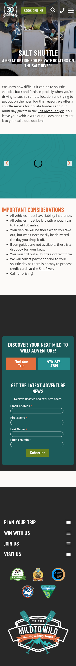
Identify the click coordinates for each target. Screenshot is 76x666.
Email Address (21, 406)
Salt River (46, 268)
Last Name (18, 429)
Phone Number (20, 439)
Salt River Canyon (51, 111)
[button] (6, 163)
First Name (18, 417)
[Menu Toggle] (70, 10)
